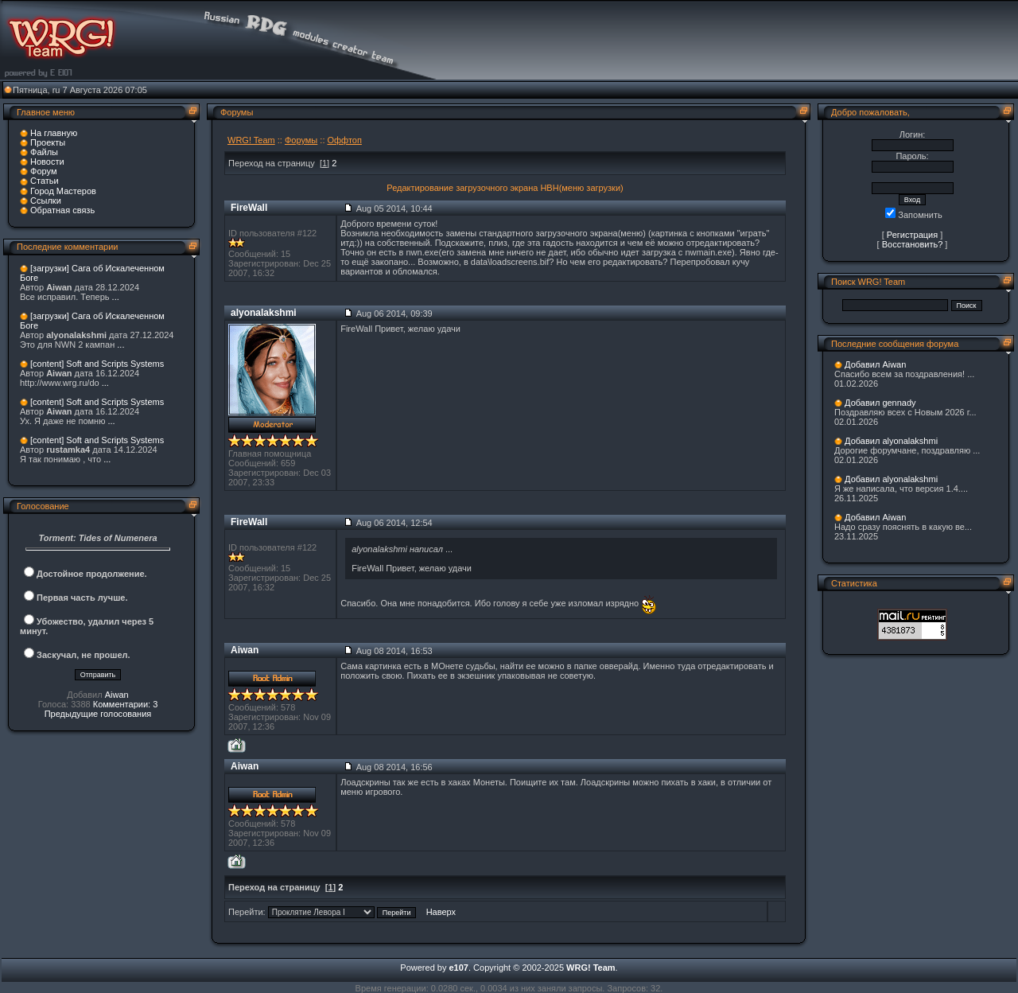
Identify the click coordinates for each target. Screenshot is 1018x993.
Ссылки (45, 200)
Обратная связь (62, 210)
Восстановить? (912, 244)
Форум (43, 171)
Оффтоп (345, 140)
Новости (47, 161)
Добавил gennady (880, 402)
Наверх (441, 912)
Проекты (47, 142)
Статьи (44, 180)
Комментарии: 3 (125, 704)
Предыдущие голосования (98, 713)
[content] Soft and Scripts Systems (97, 363)
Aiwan (117, 694)
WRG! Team (251, 140)
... (115, 297)
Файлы (44, 152)
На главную (53, 133)
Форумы (301, 140)
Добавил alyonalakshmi (891, 441)
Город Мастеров (63, 191)
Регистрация (912, 234)
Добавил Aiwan (875, 364)
